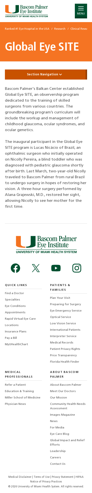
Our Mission (58, 397)
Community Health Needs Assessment (68, 406)
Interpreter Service (63, 336)
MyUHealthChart (16, 344)
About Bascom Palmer (65, 384)
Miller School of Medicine (22, 397)
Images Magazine (62, 414)
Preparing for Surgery (65, 304)
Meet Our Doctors (63, 391)
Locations (12, 325)
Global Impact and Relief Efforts (67, 442)
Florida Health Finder (64, 361)
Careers (55, 457)
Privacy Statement (63, 477)
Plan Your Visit (60, 298)
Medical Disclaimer (20, 477)
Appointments (15, 312)
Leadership (58, 451)
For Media (57, 427)
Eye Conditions (15, 306)
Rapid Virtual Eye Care (20, 318)
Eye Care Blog (59, 434)
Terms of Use (42, 477)
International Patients (65, 330)
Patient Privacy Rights (65, 349)
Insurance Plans (15, 331)
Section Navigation (46, 74)
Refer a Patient (15, 384)
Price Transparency (63, 355)
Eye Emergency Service (66, 310)
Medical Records (61, 342)
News (54, 421)
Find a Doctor (14, 293)
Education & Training (19, 391)
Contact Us (58, 464)
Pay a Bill (11, 338)
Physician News (15, 404)
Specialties (12, 299)
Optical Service (60, 317)
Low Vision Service (63, 323)
